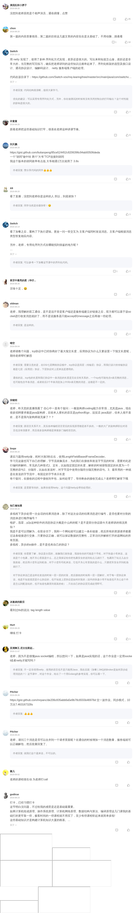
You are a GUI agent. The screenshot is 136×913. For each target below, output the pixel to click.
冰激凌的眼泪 (17, 602)
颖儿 (12, 771)
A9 (11, 188)
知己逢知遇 (16, 505)
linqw (13, 448)
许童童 (13, 121)
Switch (14, 51)
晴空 (12, 343)
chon (13, 28)
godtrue (14, 794)
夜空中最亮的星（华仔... (23, 280)
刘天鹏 (13, 144)
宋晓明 (13, 400)
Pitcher (14, 692)
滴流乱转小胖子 (18, 5)
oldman (14, 303)
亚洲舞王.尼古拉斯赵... (22, 648)
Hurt (12, 625)
